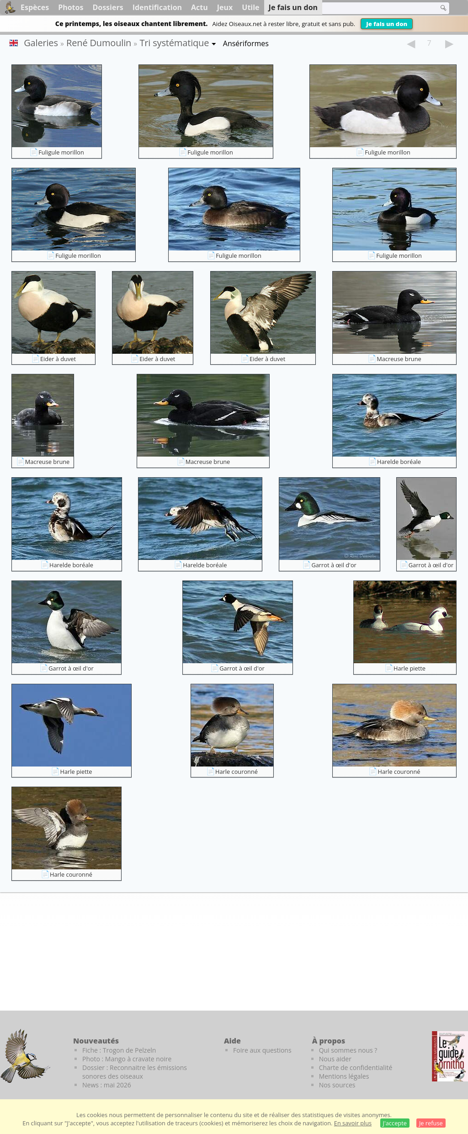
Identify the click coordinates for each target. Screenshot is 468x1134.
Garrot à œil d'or (333, 565)
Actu (199, 7)
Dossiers (107, 7)
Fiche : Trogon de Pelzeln (119, 1050)
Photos (70, 7)
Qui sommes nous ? (348, 1050)
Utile (250, 7)
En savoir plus (353, 1123)
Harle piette (409, 668)
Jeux (225, 7)
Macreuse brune (399, 359)
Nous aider (335, 1058)
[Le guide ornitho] (450, 1056)
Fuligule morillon (61, 152)
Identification (157, 7)
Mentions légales (344, 1076)
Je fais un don (386, 24)
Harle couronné (236, 771)
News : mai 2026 (106, 1085)
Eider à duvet (58, 359)
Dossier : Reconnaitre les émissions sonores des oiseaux (134, 1072)
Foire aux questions (262, 1050)
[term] (374, 8)
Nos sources (337, 1085)
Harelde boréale (399, 462)
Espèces (35, 7)
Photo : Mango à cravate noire (126, 1058)
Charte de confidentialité (356, 1067)
